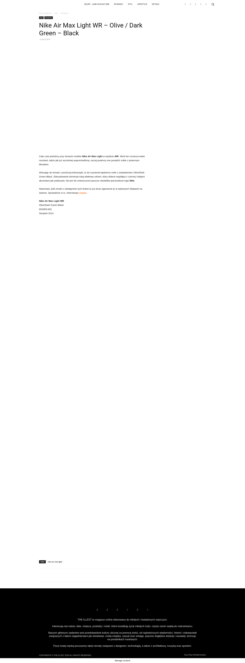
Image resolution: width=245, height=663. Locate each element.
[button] (213, 4)
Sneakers (48, 18)
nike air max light (55, 562)
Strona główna (45, 13)
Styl (56, 13)
